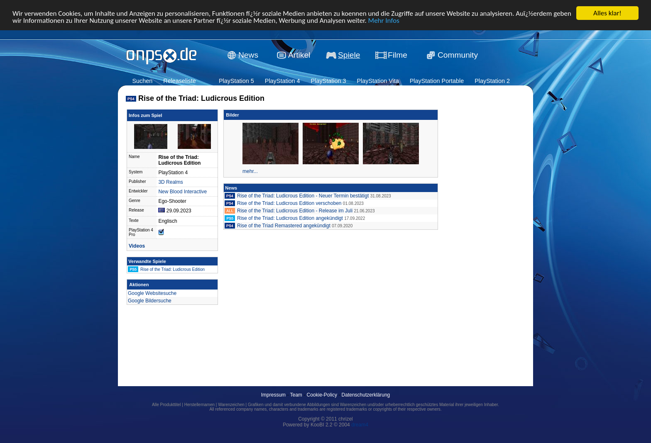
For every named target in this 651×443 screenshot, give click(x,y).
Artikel (299, 55)
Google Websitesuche (152, 293)
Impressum (273, 395)
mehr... (250, 171)
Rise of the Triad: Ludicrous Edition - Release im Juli (294, 211)
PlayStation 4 (282, 81)
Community (458, 55)
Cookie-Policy (322, 395)
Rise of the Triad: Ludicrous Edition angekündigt (290, 218)
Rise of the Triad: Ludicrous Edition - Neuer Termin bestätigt (303, 196)
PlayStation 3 (328, 81)
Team (296, 395)
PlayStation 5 (236, 81)
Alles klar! (607, 13)
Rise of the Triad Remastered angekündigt (283, 226)
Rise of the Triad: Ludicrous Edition (172, 269)
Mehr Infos (383, 20)
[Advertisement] (477, 234)
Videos (137, 246)
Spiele (349, 55)
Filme (397, 55)
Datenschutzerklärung (366, 395)
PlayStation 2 (492, 81)
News (248, 55)
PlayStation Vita (378, 81)
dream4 (359, 425)
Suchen (142, 81)
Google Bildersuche (149, 301)
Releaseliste (179, 81)
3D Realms (170, 182)
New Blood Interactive (182, 192)
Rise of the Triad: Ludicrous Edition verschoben (289, 203)
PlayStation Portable (437, 81)
